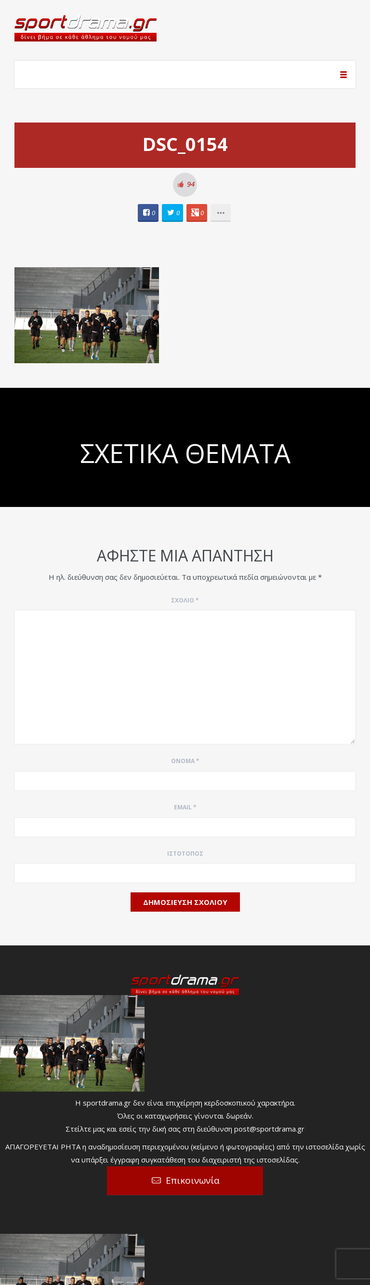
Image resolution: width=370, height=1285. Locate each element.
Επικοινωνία (193, 1180)
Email (185, 807)
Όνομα (185, 761)
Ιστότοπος (185, 853)
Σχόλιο (185, 600)
